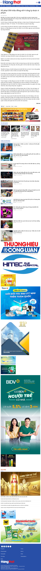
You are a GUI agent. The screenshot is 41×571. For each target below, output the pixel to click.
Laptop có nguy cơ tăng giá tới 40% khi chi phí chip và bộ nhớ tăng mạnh (13, 507)
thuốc (12, 106)
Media (37, 5)
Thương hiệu (18, 5)
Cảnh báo (22, 137)
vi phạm (15, 106)
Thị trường (26, 5)
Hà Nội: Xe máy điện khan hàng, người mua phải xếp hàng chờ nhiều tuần (13, 503)
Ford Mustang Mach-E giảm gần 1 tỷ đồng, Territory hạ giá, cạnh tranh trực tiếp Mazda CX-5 (16, 501)
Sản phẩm (3, 469)
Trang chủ (2, 548)
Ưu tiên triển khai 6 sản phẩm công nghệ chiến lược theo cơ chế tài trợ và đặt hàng (14, 505)
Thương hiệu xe (32, 5)
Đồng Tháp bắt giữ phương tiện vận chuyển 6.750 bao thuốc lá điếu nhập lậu (15, 135)
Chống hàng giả (8, 5)
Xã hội (22, 5)
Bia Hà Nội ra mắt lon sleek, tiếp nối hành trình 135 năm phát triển (14, 496)
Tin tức (3, 5)
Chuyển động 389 (13, 138)
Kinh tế (13, 5)
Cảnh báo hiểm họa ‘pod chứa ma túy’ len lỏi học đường (26, 220)
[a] (37, 2)
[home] (11, 2)
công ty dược (8, 106)
